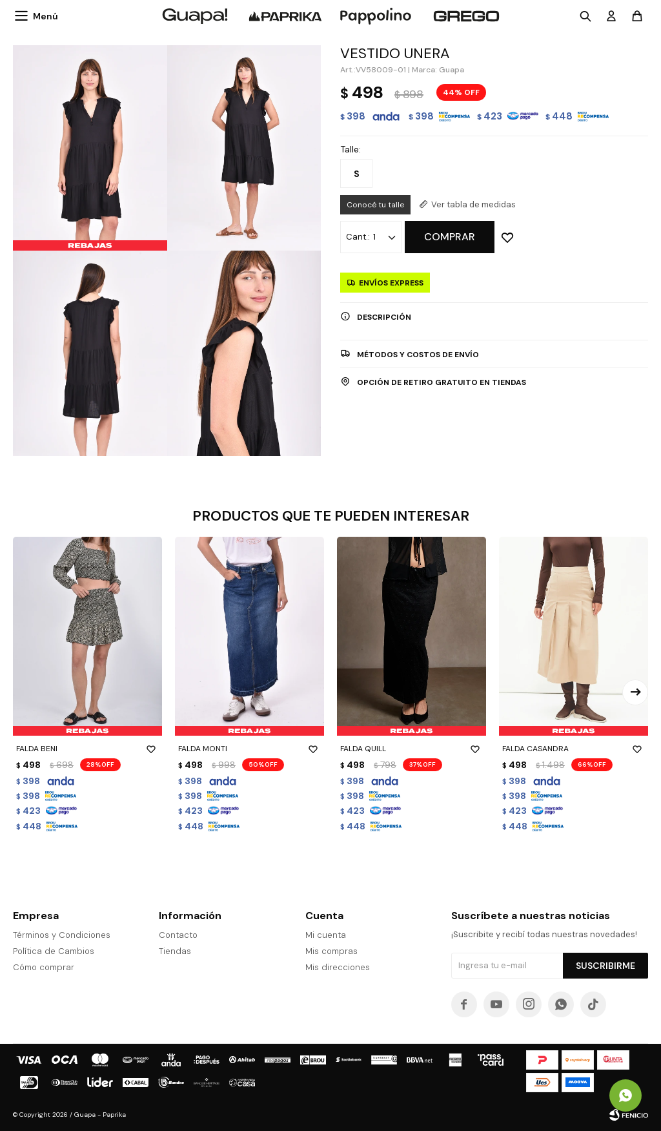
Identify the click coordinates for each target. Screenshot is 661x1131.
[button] (635, 692)
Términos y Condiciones (61, 934)
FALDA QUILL (411, 748)
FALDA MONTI (249, 748)
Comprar (449, 237)
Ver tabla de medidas (473, 204)
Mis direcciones (337, 967)
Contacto (178, 934)
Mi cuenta (325, 934)
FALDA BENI (87, 748)
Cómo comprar (43, 967)
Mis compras (331, 951)
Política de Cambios (53, 951)
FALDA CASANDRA (573, 748)
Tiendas (175, 951)
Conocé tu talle (375, 205)
